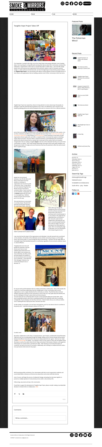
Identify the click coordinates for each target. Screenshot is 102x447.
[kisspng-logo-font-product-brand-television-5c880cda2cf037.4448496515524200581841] (67, 3)
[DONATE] (87, 3)
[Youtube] (76, 3)
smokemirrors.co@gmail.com (21, 437)
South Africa (75, 185)
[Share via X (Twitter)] (19, 394)
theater (86, 185)
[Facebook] (71, 3)
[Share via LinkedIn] (23, 394)
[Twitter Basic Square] (76, 194)
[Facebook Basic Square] (73, 194)
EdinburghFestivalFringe (79, 177)
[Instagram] (62, 3)
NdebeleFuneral (77, 180)
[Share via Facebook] (15, 394)
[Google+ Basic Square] (78, 194)
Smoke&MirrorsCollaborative (80, 183)
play (81, 185)
